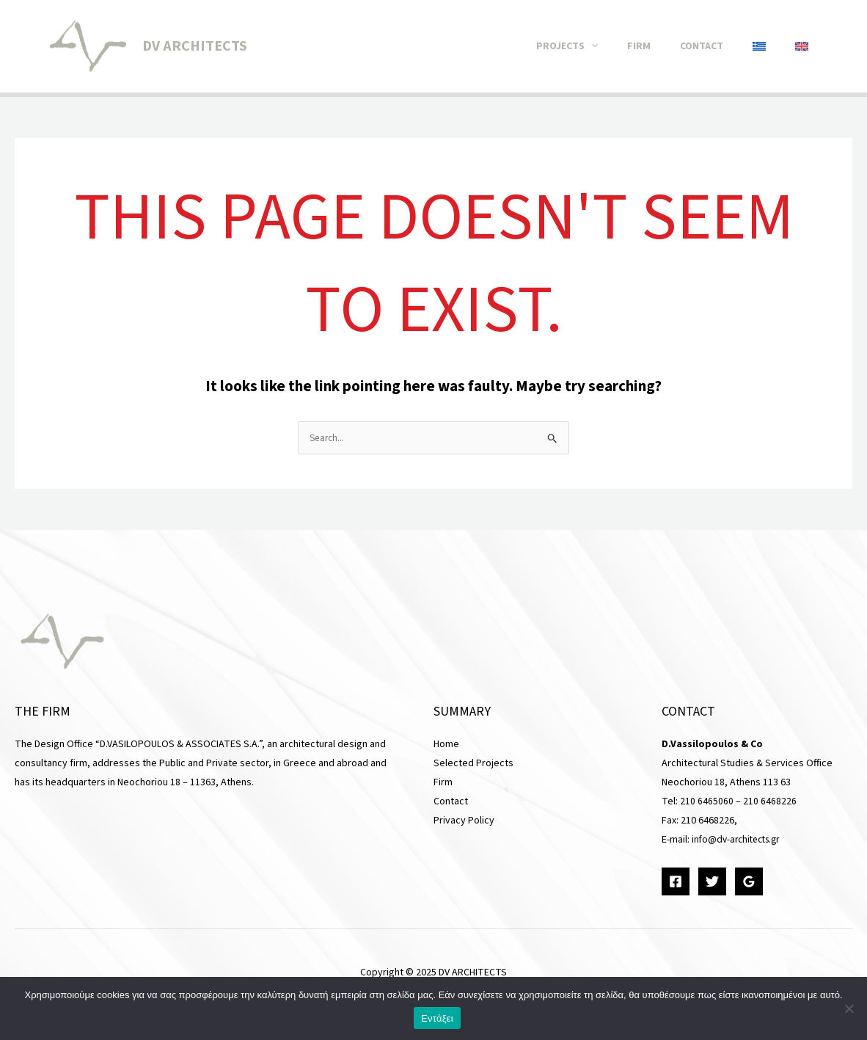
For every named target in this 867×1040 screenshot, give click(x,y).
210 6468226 (770, 802)
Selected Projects (473, 764)
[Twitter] (712, 882)
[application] (624, 46)
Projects (600, 46)
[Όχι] (848, 1008)
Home (446, 745)
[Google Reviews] (749, 882)
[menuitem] (770, 46)
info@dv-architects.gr (740, 840)
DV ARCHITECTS (194, 46)
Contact (720, 46)
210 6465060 (707, 802)
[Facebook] (675, 882)
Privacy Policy (464, 821)
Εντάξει (437, 1018)
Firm (664, 46)
